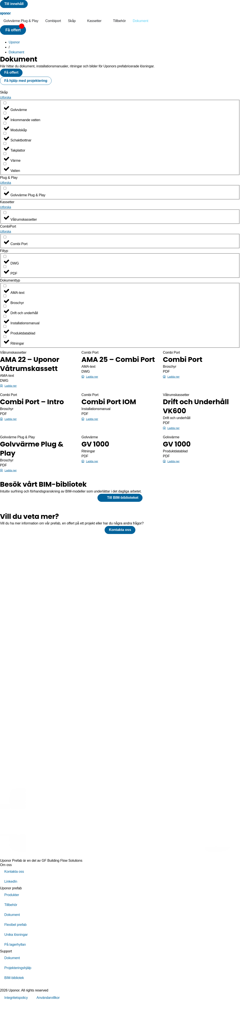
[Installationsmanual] (4, 320)
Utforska (5, 101)
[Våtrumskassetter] (4, 216)
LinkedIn (10, 888)
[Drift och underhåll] (4, 310)
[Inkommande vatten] (4, 117)
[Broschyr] (4, 300)
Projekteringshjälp (17, 975)
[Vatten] (4, 168)
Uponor (14, 43)
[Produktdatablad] (4, 330)
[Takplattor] (4, 147)
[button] (13, 31)
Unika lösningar (16, 942)
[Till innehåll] (16, 5)
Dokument (16, 53)
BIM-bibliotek (14, 985)
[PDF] (4, 270)
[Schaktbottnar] (4, 137)
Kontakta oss (14, 879)
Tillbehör (10, 912)
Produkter (11, 902)
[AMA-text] (4, 290)
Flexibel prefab (15, 932)
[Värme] (4, 158)
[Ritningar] (4, 340)
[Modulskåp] (4, 127)
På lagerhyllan (15, 951)
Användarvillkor (48, 1005)
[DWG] (4, 260)
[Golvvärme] (4, 107)
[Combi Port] (4, 241)
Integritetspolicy (16, 1005)
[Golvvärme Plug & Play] (4, 192)
